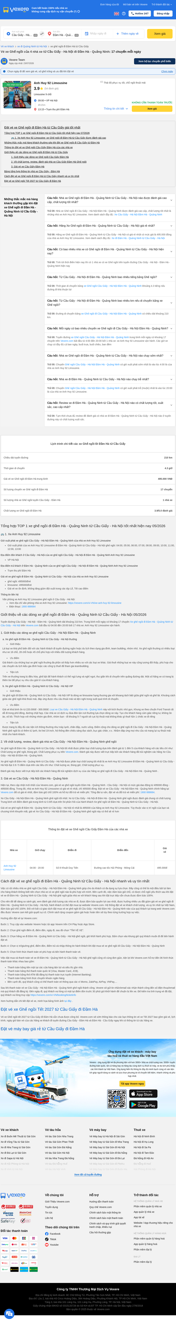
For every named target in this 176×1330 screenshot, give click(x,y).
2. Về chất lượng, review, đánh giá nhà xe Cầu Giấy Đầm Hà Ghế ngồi (48, 161)
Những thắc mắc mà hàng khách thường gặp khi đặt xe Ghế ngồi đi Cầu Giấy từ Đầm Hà (52, 142)
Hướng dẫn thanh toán (101, 1201)
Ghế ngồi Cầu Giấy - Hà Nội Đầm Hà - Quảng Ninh (92, 364)
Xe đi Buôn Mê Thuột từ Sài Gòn (18, 1136)
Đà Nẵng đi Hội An (144, 1158)
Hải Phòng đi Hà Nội (145, 1169)
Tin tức (48, 1212)
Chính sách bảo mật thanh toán (106, 1218)
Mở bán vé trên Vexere (135, 4)
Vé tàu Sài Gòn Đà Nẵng (58, 1147)
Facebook (55, 1233)
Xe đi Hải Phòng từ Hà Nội (15, 1163)
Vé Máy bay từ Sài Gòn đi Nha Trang (109, 1141)
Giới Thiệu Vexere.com (57, 1201)
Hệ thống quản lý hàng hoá (150, 1233)
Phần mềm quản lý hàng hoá (149, 1238)
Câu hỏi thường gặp (100, 1232)
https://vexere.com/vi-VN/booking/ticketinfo (53, 995)
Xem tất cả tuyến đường (88, 1174)
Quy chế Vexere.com (100, 1207)
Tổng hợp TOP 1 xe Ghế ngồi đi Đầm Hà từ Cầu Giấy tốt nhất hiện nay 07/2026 (47, 133)
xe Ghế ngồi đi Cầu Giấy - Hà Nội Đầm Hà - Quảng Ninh (111, 313)
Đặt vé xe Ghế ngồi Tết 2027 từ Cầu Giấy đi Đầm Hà (32, 181)
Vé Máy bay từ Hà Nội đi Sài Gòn (107, 1136)
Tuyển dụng (51, 1207)
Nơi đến (56, 31)
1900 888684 (28, 606)
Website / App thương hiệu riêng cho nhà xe (153, 1224)
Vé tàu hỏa (53, 1130)
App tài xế (139, 1217)
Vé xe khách (7, 46)
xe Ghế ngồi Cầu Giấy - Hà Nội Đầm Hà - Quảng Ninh (113, 286)
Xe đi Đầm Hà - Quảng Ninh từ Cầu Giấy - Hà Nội (138, 238)
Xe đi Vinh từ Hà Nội (12, 1169)
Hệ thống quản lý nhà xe (148, 1201)
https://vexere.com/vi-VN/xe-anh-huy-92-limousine (94, 603)
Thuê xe (139, 1130)
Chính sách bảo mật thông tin (105, 1212)
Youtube (54, 1244)
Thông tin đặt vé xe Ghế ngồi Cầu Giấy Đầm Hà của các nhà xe (38, 147)
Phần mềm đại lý (143, 1249)
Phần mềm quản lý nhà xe (148, 1206)
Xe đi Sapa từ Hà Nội (12, 1158)
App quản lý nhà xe (144, 1212)
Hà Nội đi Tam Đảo (144, 1152)
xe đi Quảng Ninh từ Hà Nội (30, 46)
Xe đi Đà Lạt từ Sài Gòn (13, 1152)
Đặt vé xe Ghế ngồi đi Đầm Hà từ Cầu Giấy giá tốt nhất (42, 127)
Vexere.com (67, 340)
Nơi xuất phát (18, 31)
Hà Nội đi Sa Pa (142, 1147)
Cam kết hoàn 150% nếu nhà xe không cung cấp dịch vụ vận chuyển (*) (54, 10)
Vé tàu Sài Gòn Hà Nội (57, 1152)
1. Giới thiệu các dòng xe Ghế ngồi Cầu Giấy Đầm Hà (40, 157)
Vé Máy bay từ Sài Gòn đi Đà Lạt (107, 1158)
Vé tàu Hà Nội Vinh (55, 1169)
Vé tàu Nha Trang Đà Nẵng (59, 1158)
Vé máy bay (97, 1130)
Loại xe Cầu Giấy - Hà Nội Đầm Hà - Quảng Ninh (76, 709)
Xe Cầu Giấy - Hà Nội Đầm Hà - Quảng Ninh (138, 214)
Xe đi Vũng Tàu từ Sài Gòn (15, 1141)
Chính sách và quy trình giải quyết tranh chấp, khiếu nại (107, 1225)
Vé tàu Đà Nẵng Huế (56, 1163)
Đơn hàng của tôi (109, 4)
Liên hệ (49, 1218)
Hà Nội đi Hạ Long (143, 1141)
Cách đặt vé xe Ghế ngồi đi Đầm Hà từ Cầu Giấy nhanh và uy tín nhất (41, 176)
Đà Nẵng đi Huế (142, 1163)
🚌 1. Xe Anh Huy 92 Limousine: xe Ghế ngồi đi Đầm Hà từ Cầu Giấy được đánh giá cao (58, 137)
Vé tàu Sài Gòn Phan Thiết (59, 1141)
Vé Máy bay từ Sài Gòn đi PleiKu (106, 1163)
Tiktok (53, 1239)
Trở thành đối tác (162, 4)
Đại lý (137, 1257)
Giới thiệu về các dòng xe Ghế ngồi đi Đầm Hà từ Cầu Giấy (36, 152)
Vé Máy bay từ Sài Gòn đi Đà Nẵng (108, 1152)
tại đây (68, 1001)
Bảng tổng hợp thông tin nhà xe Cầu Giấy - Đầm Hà (32, 171)
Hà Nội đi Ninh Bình (144, 1136)
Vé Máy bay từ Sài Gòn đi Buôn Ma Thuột (108, 1171)
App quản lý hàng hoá (145, 1244)
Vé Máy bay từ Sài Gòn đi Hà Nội (107, 1147)
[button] (110, 200)
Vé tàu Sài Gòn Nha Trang (59, 1136)
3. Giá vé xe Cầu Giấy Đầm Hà (27, 166)
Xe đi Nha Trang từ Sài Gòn (15, 1147)
